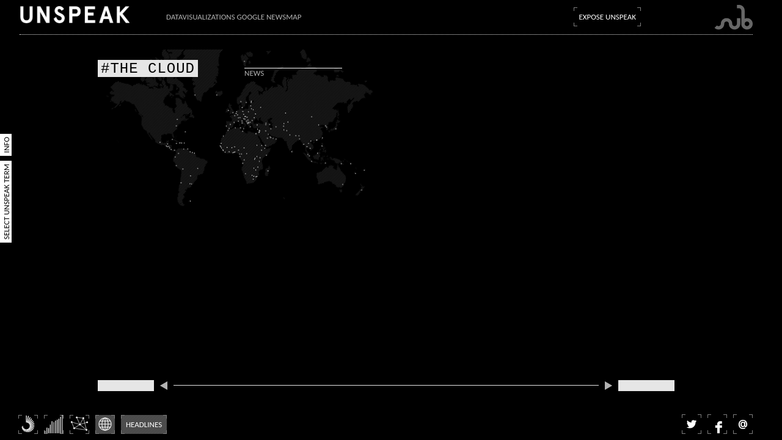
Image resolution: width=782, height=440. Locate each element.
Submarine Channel (733, 17)
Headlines (144, 424)
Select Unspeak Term (6, 202)
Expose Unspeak (607, 16)
